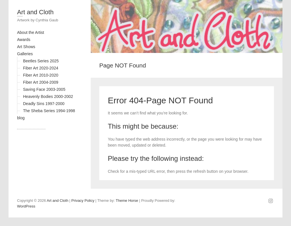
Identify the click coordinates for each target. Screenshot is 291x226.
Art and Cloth (35, 12)
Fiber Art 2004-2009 (40, 82)
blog (20, 118)
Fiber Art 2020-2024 (40, 68)
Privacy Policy (82, 200)
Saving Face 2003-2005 (44, 89)
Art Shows (26, 46)
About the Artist (30, 32)
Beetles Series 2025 (41, 61)
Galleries (25, 54)
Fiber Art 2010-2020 (40, 75)
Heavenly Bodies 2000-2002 (48, 96)
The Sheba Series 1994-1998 (49, 110)
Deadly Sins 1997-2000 (44, 103)
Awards (23, 39)
